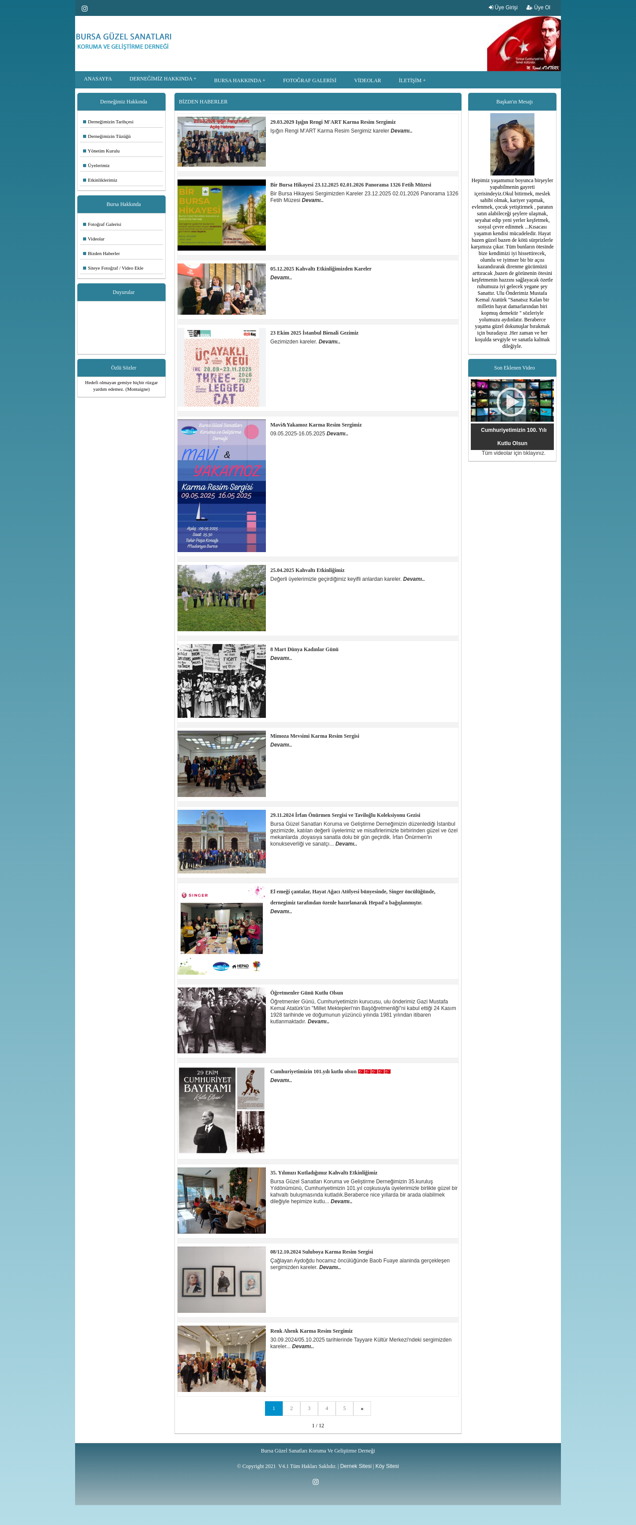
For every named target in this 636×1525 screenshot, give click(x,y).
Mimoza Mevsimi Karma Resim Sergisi (314, 736)
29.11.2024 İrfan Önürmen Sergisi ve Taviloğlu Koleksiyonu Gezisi (345, 815)
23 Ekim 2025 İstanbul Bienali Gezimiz (314, 333)
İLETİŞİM (410, 80)
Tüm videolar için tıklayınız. (514, 453)
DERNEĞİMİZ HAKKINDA (160, 79)
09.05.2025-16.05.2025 (298, 434)
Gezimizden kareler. (294, 342)
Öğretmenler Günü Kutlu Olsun (306, 993)
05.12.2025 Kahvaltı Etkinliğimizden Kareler (320, 269)
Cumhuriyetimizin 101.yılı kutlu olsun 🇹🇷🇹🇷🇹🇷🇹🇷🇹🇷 (330, 1071)
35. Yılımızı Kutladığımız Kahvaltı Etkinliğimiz (324, 1173)
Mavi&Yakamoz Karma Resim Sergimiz (316, 425)
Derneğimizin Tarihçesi (108, 121)
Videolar (94, 238)
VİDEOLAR (367, 80)
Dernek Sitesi (355, 1466)
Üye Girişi (503, 7)
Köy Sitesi (387, 1466)
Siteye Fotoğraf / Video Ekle (113, 268)
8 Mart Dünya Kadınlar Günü (304, 649)
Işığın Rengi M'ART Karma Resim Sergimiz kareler (330, 131)
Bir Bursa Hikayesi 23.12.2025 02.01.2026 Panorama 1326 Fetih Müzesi (350, 185)
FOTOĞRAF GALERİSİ (310, 80)
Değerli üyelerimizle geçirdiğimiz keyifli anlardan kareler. (336, 579)
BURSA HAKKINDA (237, 80)
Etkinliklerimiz (100, 180)
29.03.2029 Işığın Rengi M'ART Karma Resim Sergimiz (333, 122)
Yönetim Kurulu (101, 150)
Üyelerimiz (96, 165)
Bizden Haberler (101, 253)
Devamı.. (402, 131)
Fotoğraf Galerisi (102, 224)
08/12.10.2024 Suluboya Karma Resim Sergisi (321, 1252)
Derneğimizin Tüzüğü (107, 136)
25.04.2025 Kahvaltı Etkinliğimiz (307, 570)
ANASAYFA (98, 79)
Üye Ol (538, 7)
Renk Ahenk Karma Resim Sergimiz (311, 1331)
